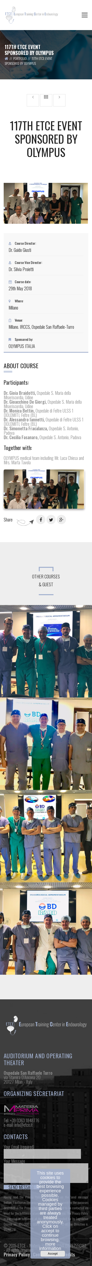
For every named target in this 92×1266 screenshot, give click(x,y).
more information (50, 1246)
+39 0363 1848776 (24, 1120)
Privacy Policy (17, 1254)
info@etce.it (23, 1125)
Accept (53, 1253)
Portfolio (20, 58)
